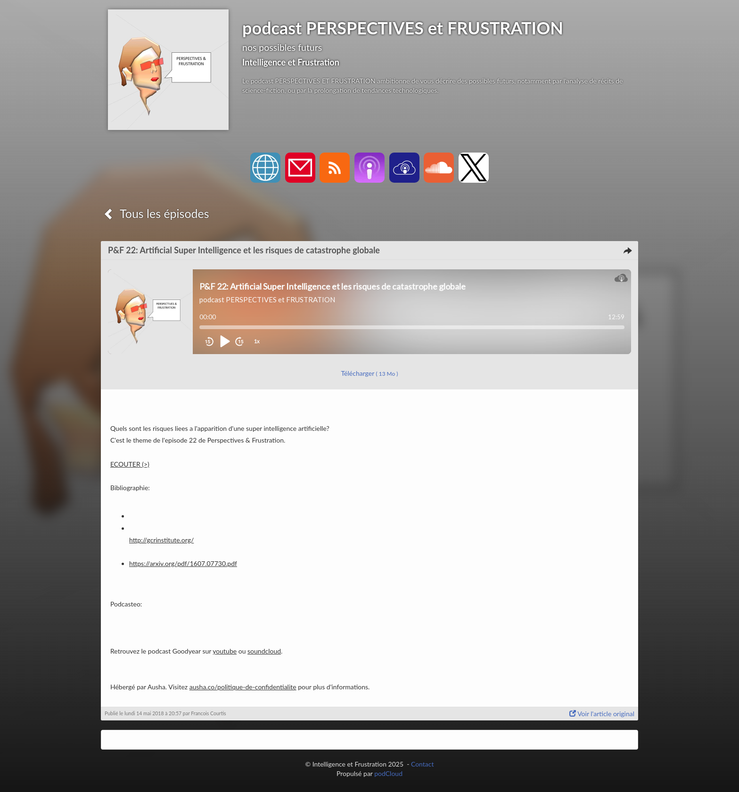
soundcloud (264, 651)
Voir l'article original (601, 714)
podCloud (388, 773)
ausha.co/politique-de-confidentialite (242, 687)
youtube (225, 651)
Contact (422, 764)
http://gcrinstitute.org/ (161, 540)
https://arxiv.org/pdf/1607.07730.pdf (183, 563)
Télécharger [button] (369, 373)
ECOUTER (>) (129, 464)
